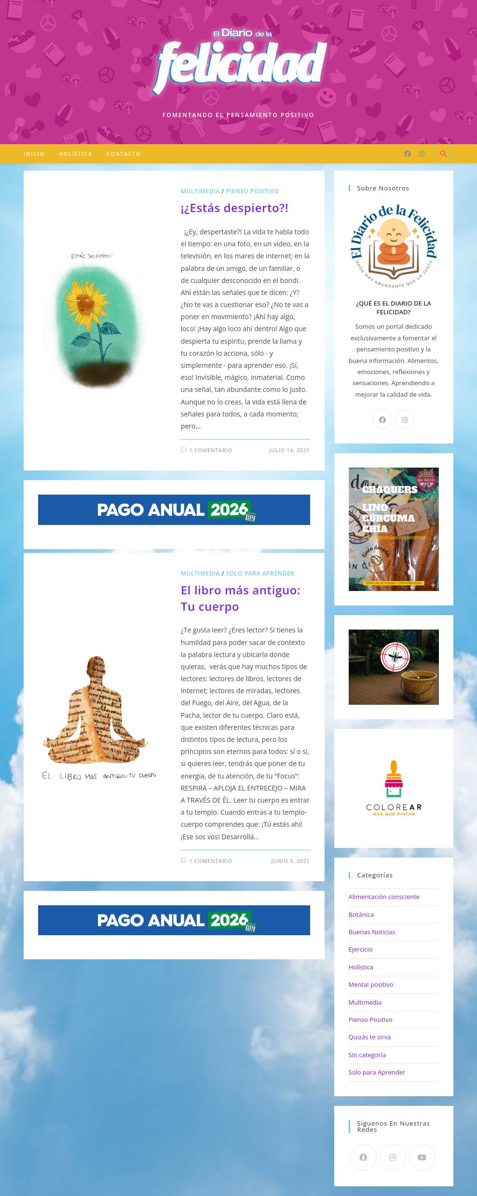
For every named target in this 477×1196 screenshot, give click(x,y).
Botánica (361, 914)
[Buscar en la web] (443, 154)
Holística (361, 967)
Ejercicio (361, 949)
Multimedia (200, 191)
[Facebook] (407, 153)
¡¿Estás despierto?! (234, 207)
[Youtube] (422, 1157)
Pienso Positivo (252, 191)
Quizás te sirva (370, 1037)
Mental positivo (371, 984)
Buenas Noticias (372, 931)
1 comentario (210, 450)
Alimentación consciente (384, 896)
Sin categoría (367, 1054)
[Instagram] (421, 153)
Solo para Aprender (260, 573)
